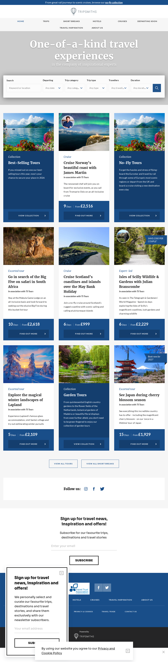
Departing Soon (147, 21)
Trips (46, 21)
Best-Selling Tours (24, 163)
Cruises (122, 21)
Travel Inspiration (71, 28)
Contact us (131, 612)
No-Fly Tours (130, 163)
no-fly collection (114, 2)
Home (20, 21)
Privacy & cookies (83, 612)
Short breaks (71, 21)
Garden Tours (75, 395)
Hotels (97, 21)
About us (97, 28)
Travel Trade (109, 612)
